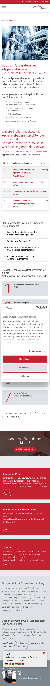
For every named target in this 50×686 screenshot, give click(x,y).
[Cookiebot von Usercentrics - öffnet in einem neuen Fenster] (36, 307)
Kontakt (44, 1)
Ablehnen (25, 376)
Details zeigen (35, 351)
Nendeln (20, 1)
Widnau (36, 1)
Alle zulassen (25, 359)
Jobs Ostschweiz (22, 643)
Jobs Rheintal (8, 643)
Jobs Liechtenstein (38, 643)
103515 (6, 191)
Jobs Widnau (22, 647)
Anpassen (25, 367)
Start (4, 20)
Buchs (28, 1)
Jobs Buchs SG (8, 647)
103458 (6, 170)
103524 (6, 182)
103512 (6, 200)
